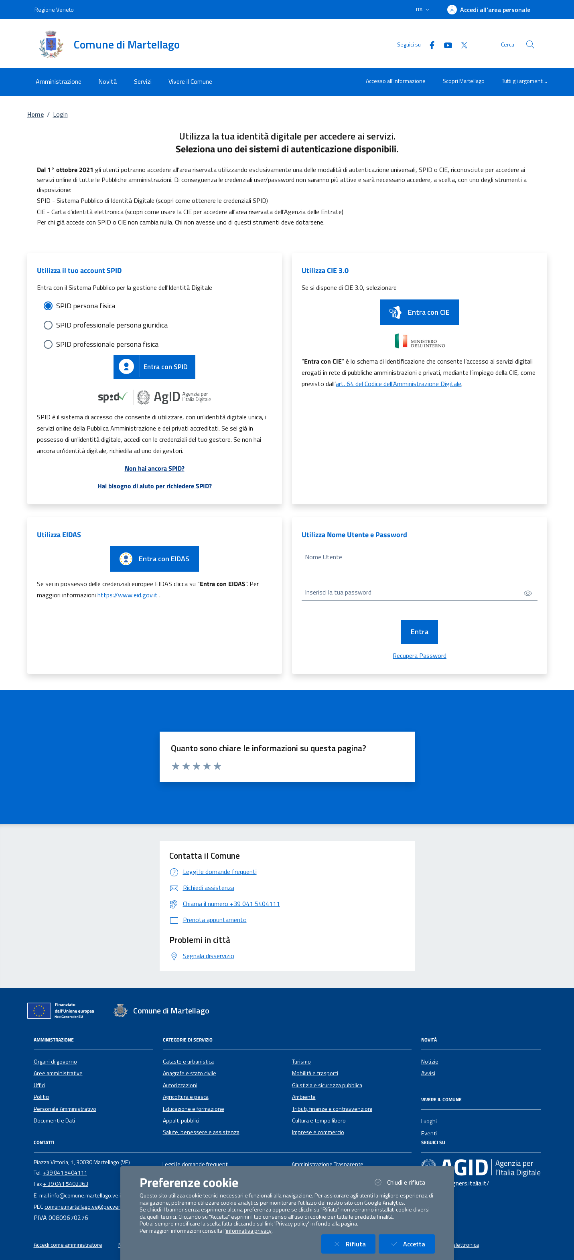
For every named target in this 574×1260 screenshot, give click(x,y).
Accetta (411, 1244)
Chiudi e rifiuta (403, 1182)
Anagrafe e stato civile (189, 1073)
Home (35, 114)
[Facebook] (429, 44)
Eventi (429, 1133)
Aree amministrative (58, 1073)
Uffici (39, 1085)
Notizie (429, 1061)
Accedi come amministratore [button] (68, 1244)
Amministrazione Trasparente (327, 1164)
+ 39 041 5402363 (65, 1183)
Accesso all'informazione (396, 81)
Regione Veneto (54, 9)
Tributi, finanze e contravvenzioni (332, 1108)
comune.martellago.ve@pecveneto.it (89, 1206)
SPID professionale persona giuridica (112, 325)
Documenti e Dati (54, 1120)
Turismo (301, 1061)
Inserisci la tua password (338, 592)
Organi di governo (55, 1061)
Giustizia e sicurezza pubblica (327, 1085)
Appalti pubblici (181, 1120)
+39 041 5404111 (65, 1172)
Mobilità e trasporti (315, 1073)
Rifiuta (353, 1244)
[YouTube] (445, 44)
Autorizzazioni (180, 1085)
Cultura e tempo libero (319, 1120)
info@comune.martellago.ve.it (86, 1195)
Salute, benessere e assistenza (201, 1132)
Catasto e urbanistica (188, 1061)
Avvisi (428, 1073)
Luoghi (429, 1121)
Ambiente (304, 1096)
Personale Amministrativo (65, 1108)
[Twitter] (461, 44)
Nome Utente (323, 557)
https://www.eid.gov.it (128, 595)
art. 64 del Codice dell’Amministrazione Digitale (398, 383)
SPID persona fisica (85, 305)
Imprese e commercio (318, 1132)
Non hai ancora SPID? (155, 468)
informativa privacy (249, 1230)
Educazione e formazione (193, 1108)
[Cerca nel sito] (530, 44)
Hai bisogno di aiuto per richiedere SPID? (154, 486)
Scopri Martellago (464, 81)
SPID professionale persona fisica (107, 344)
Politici (41, 1096)
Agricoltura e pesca (186, 1096)
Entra (419, 631)
